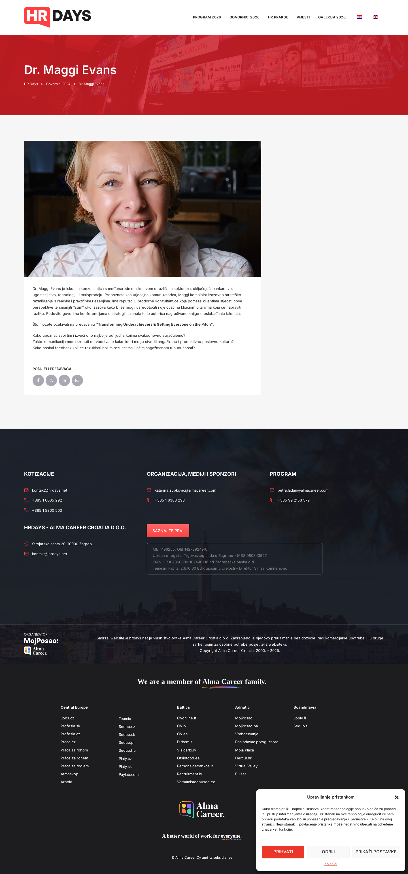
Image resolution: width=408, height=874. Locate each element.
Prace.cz (68, 742)
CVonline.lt (186, 718)
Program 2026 (207, 17)
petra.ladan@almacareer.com (303, 490)
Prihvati (283, 851)
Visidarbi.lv (186, 750)
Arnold (66, 782)
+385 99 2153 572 (294, 500)
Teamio (125, 718)
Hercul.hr (243, 758)
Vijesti (303, 17)
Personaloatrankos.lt (195, 766)
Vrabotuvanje (246, 734)
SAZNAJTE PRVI (168, 530)
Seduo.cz (127, 726)
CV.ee (182, 734)
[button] (397, 797)
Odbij (328, 851)
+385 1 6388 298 (170, 500)
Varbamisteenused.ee (196, 782)
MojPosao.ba (246, 726)
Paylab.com (129, 774)
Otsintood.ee (188, 758)
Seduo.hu (127, 750)
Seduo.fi (301, 726)
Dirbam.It (184, 742)
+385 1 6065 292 (47, 500)
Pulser (240, 774)
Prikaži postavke (376, 851)
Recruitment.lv (189, 774)
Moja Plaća (244, 750)
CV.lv (181, 726)
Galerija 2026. (332, 17)
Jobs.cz (67, 718)
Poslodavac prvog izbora (256, 742)
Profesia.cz (70, 734)
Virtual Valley (246, 766)
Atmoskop (69, 774)
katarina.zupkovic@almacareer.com (185, 490)
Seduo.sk (127, 734)
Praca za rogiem (75, 766)
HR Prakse (278, 17)
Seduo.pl (126, 742)
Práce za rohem (74, 758)
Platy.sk (125, 766)
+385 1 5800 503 (47, 510)
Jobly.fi (300, 718)
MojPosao (243, 718)
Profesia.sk (70, 726)
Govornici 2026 (245, 17)
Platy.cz (125, 758)
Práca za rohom (74, 750)
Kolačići (330, 864)
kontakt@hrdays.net (49, 490)
